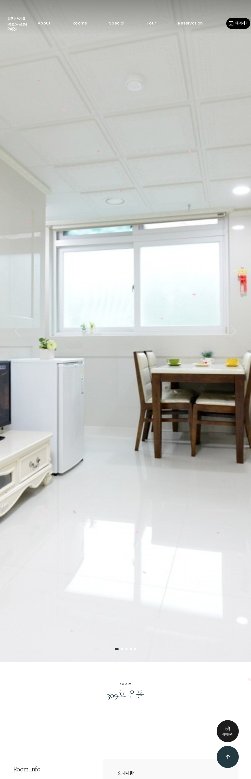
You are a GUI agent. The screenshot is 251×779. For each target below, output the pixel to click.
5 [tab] (135, 649)
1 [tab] (117, 649)
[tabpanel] (125, 331)
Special (117, 23)
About (44, 23)
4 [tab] (131, 649)
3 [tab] (126, 649)
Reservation (190, 23)
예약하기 (238, 23)
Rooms (80, 23)
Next (232, 331)
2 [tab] (122, 649)
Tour (151, 23)
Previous (18, 331)
